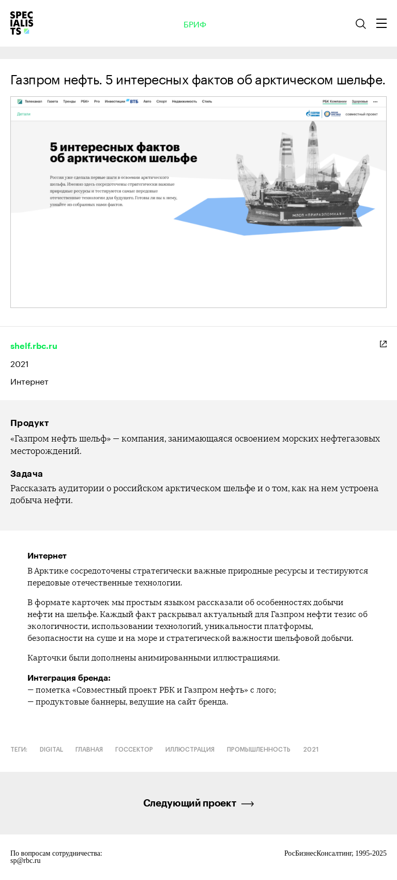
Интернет (29, 380)
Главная (89, 749)
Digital (51, 749)
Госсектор (134, 749)
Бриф (195, 23)
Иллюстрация (190, 749)
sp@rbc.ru (25, 860)
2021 (19, 362)
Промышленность (259, 749)
